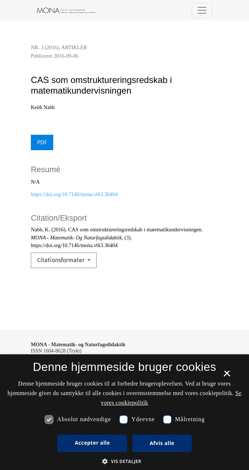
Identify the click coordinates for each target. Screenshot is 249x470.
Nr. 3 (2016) (45, 47)
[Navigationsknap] (202, 10)
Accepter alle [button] (92, 442)
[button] (124, 461)
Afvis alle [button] (161, 443)
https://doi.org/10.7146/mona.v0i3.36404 (74, 194)
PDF (42, 142)
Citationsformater (61, 260)
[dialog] (124, 412)
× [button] (227, 376)
